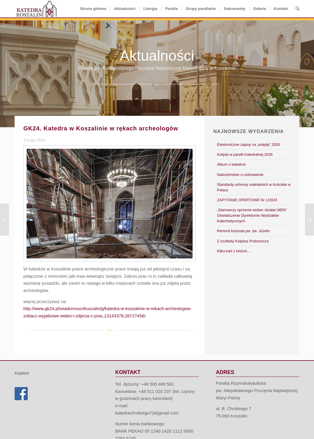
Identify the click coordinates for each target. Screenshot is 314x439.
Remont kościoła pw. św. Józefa (243, 231)
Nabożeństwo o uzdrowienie (240, 174)
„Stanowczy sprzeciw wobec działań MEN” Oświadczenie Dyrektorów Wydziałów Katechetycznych (252, 215)
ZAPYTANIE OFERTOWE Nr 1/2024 (247, 200)
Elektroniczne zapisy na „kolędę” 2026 (248, 144)
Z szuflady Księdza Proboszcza (242, 241)
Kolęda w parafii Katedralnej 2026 (245, 154)
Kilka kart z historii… (234, 251)
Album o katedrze (231, 164)
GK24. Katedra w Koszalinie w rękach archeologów (100, 128)
